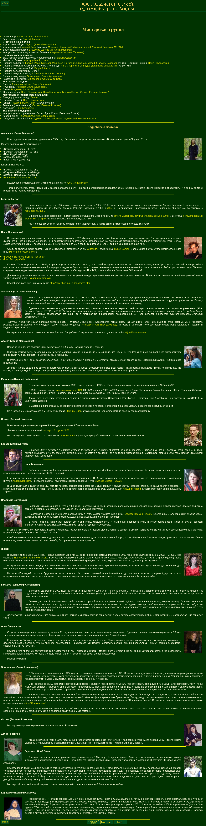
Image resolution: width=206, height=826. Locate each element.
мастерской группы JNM (56, 430)
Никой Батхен (121, 249)
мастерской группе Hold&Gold (30, 557)
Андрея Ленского (21, 481)
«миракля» (92, 249)
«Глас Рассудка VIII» (14, 259)
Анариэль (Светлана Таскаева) (67, 52)
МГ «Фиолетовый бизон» (22, 251)
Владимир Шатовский (41, 50)
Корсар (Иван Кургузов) (36, 60)
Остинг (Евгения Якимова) (94, 92)
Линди (15, 84)
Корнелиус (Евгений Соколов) (48, 73)
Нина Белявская (52, 92)
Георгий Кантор (31, 39)
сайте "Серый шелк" (35, 703)
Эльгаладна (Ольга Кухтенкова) (44, 76)
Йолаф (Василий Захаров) (98, 47)
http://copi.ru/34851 (35, 211)
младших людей (132, 489)
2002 (109, 208)
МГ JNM (118, 47)
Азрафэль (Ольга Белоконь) (32, 36)
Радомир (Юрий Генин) (24, 102)
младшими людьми (40, 278)
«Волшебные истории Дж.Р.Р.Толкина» (24, 256)
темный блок (29, 47)
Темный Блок (74, 411)
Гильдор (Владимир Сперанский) (99, 65)
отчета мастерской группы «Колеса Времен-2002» (141, 216)
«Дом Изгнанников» (77, 182)
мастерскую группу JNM (69, 390)
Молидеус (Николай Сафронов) (65, 47)
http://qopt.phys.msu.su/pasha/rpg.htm (70, 283)
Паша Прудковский (65, 57)
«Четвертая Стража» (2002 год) (20, 177)
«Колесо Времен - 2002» (108, 481)
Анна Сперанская (70, 65)
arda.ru (5, 3)
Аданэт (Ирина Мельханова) (41, 44)
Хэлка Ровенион (63, 50)
